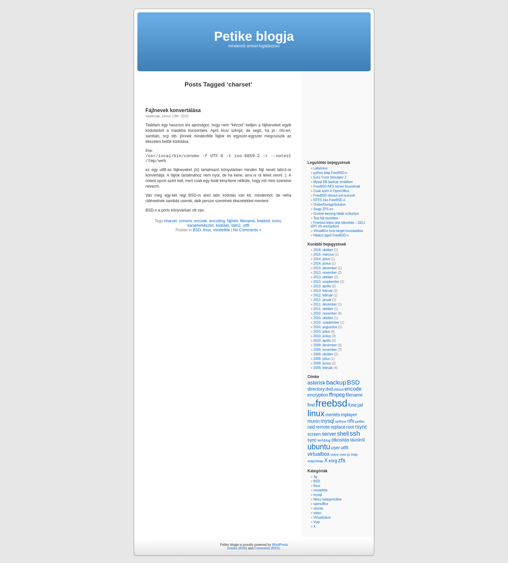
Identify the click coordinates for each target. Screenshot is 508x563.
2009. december (325, 345)
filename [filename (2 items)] (354, 394)
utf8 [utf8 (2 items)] (344, 447)
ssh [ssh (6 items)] (355, 433)
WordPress (280, 544)
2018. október (323, 250)
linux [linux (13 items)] (316, 413)
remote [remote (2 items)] (323, 427)
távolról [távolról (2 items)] (357, 439)
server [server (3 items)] (329, 434)
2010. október (323, 318)
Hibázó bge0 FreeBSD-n (331, 235)
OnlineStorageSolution (329, 204)
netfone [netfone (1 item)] (341, 421)
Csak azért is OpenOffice (331, 191)
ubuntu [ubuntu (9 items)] (318, 446)
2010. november (325, 313)
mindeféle (221, 230)
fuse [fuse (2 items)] (352, 405)
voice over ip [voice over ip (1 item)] (340, 454)
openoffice (320, 504)
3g (315, 476)
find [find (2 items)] (311, 405)
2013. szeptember (326, 281)
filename (247, 221)
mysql (317, 495)
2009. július (321, 359)
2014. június (322, 263)
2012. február (323, 295)
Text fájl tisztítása (325, 218)
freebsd (263, 221)
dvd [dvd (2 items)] (329, 389)
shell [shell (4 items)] (343, 434)
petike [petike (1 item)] (359, 421)
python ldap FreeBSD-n (330, 173)
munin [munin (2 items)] (313, 421)
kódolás (222, 225)
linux (207, 230)
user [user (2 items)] (335, 447)
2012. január (322, 300)
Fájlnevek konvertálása (173, 110)
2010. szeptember (326, 322)
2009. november (325, 349)
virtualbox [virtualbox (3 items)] (318, 454)
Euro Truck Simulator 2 (329, 177)
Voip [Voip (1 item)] (354, 454)
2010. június (322, 336)
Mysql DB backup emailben (332, 182)
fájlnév (232, 221)
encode (200, 221)
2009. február (323, 368)
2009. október (323, 354)
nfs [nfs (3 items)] (350, 421)
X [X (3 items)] (326, 460)
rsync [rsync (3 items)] (361, 427)
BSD (197, 230)
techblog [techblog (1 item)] (324, 440)
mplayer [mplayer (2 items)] (349, 414)
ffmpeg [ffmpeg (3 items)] (337, 394)
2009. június (322, 363)
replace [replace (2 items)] (338, 427)
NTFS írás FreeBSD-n (329, 200)
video (317, 513)
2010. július (321, 331)
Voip (316, 522)
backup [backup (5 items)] (336, 382)
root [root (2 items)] (350, 427)
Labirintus (320, 168)
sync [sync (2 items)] (312, 439)
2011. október (323, 309)
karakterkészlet (201, 225)
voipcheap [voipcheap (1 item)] (315, 461)
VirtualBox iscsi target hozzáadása (338, 231)
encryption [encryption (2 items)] (317, 394)
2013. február (323, 291)
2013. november (325, 272)
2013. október (323, 277)
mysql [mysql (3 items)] (327, 421)
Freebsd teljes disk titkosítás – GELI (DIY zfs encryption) (338, 224)
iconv (276, 221)
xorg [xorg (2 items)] (333, 460)
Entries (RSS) (237, 548)
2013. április (322, 286)
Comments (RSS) (267, 548)
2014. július (321, 259)
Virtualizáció (322, 517)
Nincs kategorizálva (327, 499)
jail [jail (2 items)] (360, 405)
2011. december (325, 304)
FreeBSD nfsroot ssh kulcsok (334, 195)
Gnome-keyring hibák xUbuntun (336, 213)
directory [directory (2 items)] (316, 389)
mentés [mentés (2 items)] (332, 414)
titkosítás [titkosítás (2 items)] (340, 439)
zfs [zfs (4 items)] (341, 460)
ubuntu (318, 508)
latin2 (236, 225)
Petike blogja (254, 36)
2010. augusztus (325, 327)
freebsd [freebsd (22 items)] (331, 403)
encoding (217, 221)
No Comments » (247, 230)
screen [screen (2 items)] (314, 434)
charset (170, 221)
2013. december (325, 268)
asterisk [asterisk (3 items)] (316, 382)
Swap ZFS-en (323, 209)
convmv (185, 221)
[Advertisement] (326, 116)
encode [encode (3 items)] (352, 389)
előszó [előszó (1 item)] (339, 389)
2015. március (323, 254)
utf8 (246, 225)
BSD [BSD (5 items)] (353, 382)
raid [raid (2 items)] (311, 427)
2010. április (322, 340)
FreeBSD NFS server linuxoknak (336, 186)
